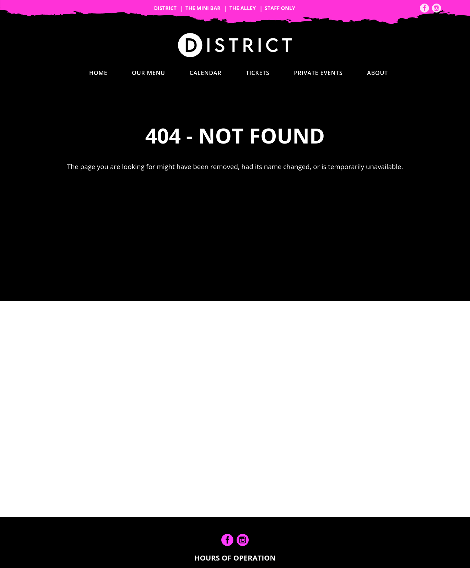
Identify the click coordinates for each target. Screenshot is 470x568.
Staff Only (280, 8)
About (377, 73)
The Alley (242, 8)
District (165, 8)
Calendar (205, 73)
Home (98, 73)
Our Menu (148, 73)
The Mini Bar (203, 8)
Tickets (258, 73)
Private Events (318, 73)
